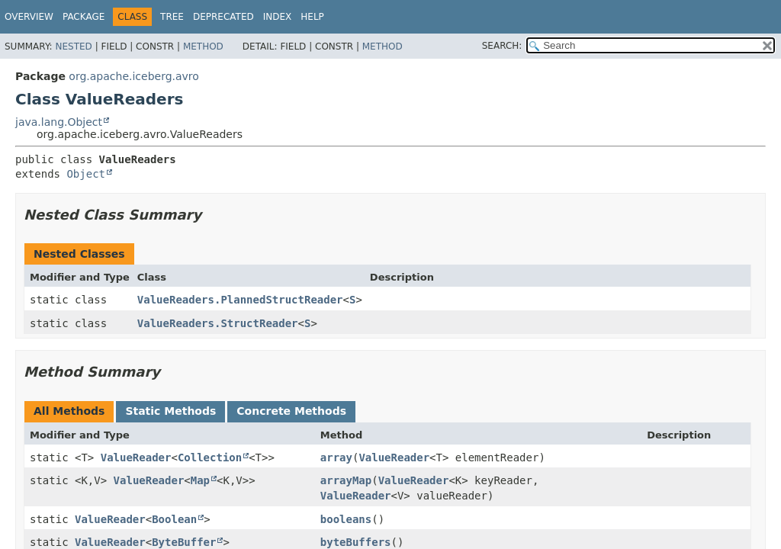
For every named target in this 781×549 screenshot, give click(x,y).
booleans (345, 519)
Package (83, 16)
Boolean (174, 519)
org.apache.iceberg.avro (134, 76)
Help (312, 16)
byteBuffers (355, 542)
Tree (172, 16)
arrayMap (345, 480)
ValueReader (136, 457)
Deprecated (223, 16)
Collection (210, 457)
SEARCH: (502, 45)
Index (277, 16)
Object (85, 174)
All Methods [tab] (69, 411)
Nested (73, 46)
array (336, 457)
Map (200, 480)
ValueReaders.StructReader (217, 323)
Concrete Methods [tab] (291, 411)
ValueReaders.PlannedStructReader (240, 300)
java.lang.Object (58, 122)
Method (203, 46)
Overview (29, 16)
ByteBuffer (184, 542)
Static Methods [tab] (170, 411)
